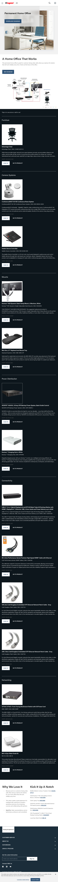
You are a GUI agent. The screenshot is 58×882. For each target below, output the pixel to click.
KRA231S (43, 805)
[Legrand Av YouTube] (10, 866)
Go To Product (18, 163)
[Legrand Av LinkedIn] (7, 866)
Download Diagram (13, 21)
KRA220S (35, 810)
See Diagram (8, 72)
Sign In (5, 163)
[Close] (55, 874)
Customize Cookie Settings (23, 879)
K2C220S (42, 797)
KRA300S (42, 800)
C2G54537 (46, 815)
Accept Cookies (35, 879)
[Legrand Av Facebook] (3, 866)
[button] (2, 3)
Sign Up (32, 859)
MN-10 (44, 818)
